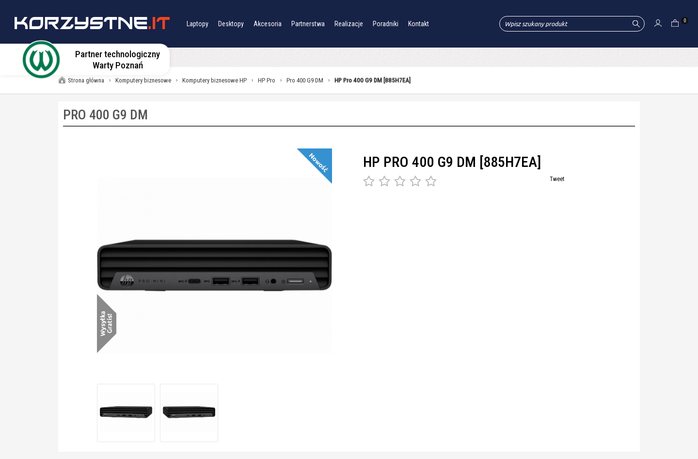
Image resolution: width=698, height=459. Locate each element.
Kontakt (418, 24)
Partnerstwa (308, 24)
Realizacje (348, 24)
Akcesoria (268, 24)
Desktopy (231, 24)
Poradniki (385, 24)
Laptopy (197, 24)
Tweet (557, 179)
